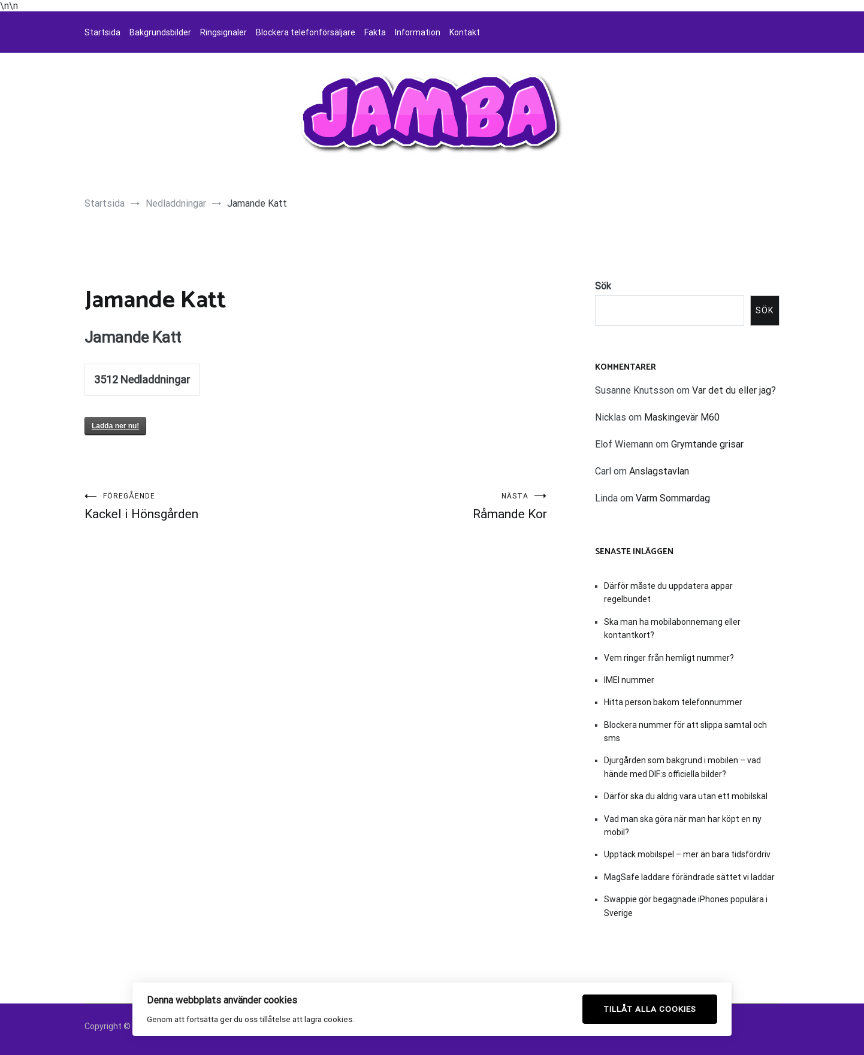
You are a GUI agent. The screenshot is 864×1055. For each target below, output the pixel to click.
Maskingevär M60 (682, 417)
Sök (603, 286)
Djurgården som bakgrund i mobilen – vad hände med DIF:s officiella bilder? (682, 766)
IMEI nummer (629, 680)
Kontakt (464, 32)
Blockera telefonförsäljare (305, 32)
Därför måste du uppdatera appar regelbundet (668, 592)
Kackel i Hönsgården (200, 506)
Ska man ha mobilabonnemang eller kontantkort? (672, 628)
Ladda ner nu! (115, 426)
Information (417, 32)
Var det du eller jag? (734, 390)
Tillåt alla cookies (649, 1009)
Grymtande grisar (707, 444)
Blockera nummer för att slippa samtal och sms (685, 731)
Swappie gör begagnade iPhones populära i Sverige (686, 905)
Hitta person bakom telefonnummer (673, 702)
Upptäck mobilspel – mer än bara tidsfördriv (687, 854)
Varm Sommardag (673, 498)
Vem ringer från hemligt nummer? (669, 658)
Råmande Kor (431, 506)
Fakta (375, 32)
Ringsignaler (223, 32)
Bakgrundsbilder (160, 32)
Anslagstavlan (659, 471)
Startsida (102, 32)
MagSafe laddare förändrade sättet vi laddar (689, 877)
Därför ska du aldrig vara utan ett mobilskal (686, 796)
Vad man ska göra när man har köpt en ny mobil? (683, 825)
